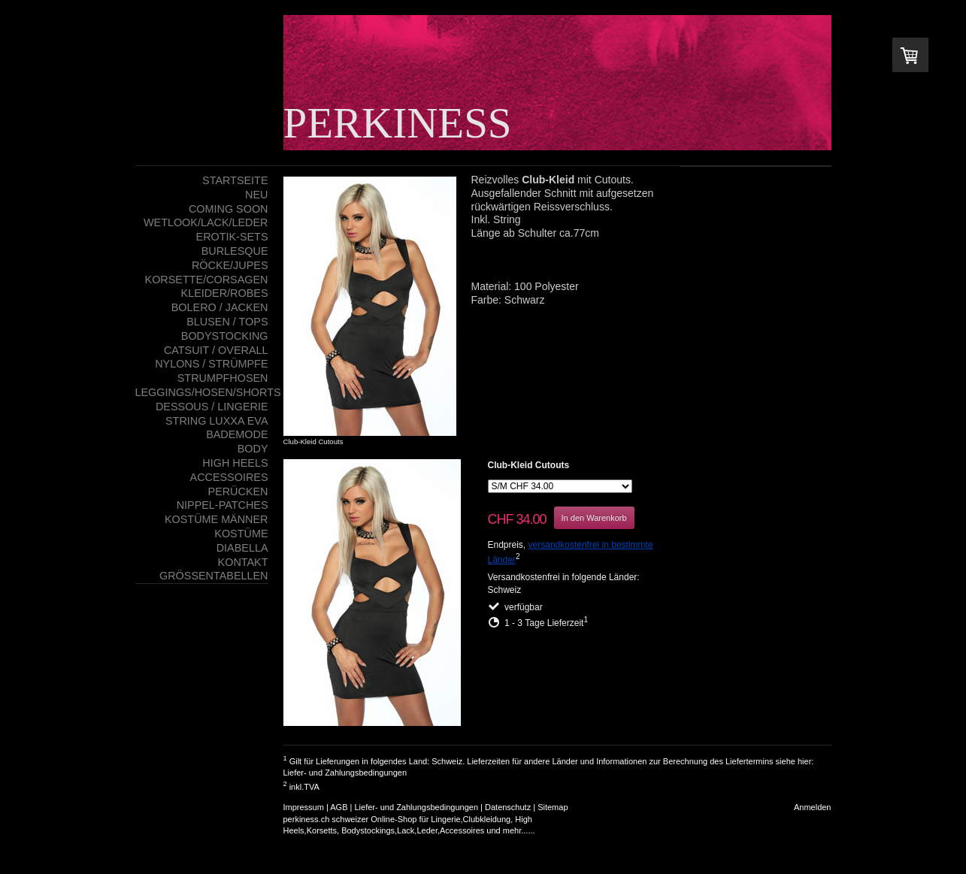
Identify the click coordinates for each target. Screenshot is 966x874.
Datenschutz (508, 807)
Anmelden (812, 807)
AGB (338, 807)
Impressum (303, 807)
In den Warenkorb (594, 517)
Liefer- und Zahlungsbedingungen (345, 772)
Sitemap (553, 807)
